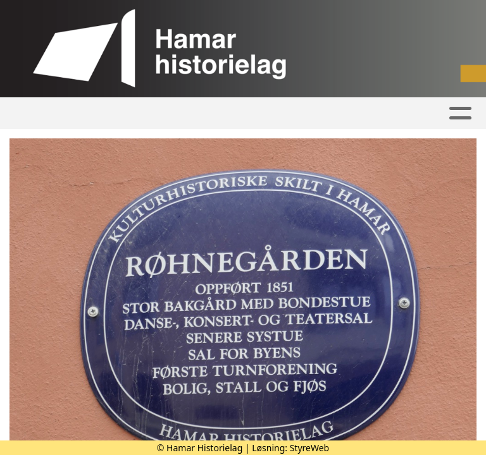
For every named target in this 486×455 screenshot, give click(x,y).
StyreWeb (310, 448)
